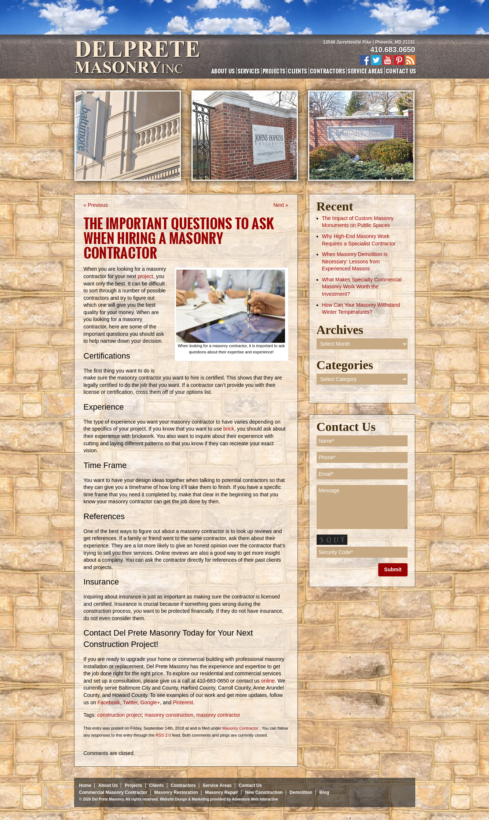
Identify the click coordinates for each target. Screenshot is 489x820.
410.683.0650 (392, 50)
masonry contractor (218, 715)
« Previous (96, 205)
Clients (297, 71)
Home (85, 785)
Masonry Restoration (176, 792)
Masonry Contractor (240, 728)
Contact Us (401, 71)
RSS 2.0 (163, 735)
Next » (280, 205)
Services (249, 71)
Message (362, 507)
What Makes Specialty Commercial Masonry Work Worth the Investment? (362, 287)
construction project (119, 715)
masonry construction (169, 715)
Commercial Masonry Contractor (113, 792)
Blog (324, 792)
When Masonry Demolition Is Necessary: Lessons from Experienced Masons (355, 261)
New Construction (264, 792)
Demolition (301, 792)
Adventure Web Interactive (255, 799)
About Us (223, 71)
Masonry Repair (221, 792)
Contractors (327, 71)
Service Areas (365, 71)
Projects (274, 71)
